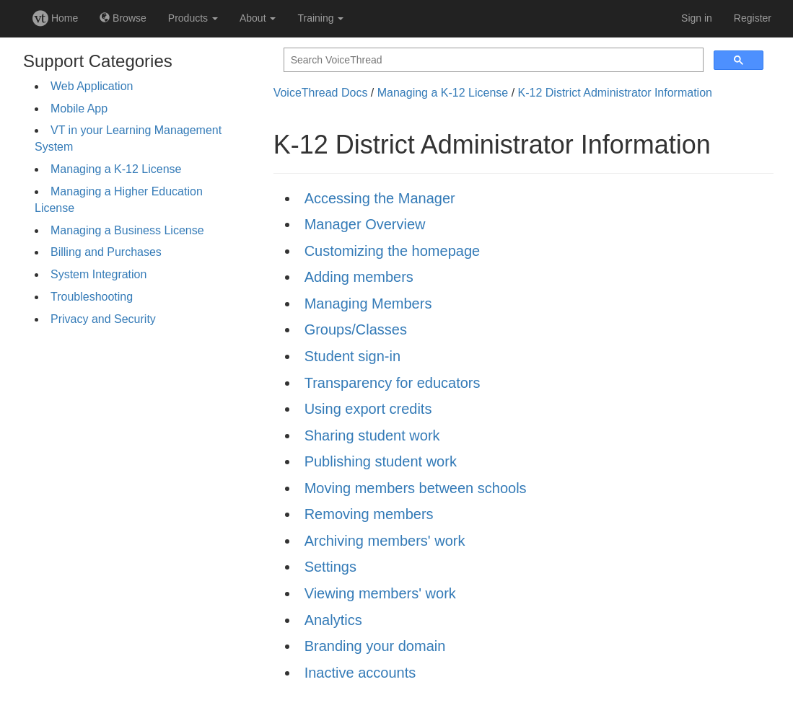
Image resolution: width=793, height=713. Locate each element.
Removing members (369, 514)
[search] (492, 60)
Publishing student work (381, 461)
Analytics (333, 620)
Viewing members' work (380, 593)
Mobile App (79, 108)
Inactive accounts (360, 673)
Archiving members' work (385, 541)
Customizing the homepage (392, 251)
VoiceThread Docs (320, 93)
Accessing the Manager (380, 198)
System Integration (98, 274)
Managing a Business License (127, 230)
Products (193, 18)
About (258, 18)
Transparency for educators (393, 383)
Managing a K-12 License (116, 169)
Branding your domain (375, 646)
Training (320, 18)
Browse (123, 18)
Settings (330, 567)
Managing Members (368, 303)
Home (55, 18)
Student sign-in (352, 356)
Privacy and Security (103, 319)
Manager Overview (365, 224)
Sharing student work (372, 435)
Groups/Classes (356, 329)
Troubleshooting (92, 297)
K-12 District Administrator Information (615, 93)
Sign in (696, 18)
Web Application (92, 86)
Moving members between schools (416, 488)
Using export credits (368, 409)
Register (752, 18)
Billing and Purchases (106, 252)
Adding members (359, 277)
